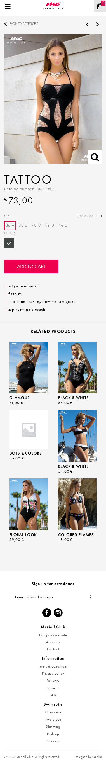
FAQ (53, 695)
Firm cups (53, 741)
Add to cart (31, 266)
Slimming (53, 726)
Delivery (53, 680)
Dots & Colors (25, 453)
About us (53, 641)
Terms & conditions (53, 666)
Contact (53, 649)
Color (9, 233)
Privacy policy (53, 673)
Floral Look (23, 534)
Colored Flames (76, 534)
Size (53, 216)
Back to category (23, 23)
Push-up (53, 733)
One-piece (53, 712)
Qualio (97, 757)
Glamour (19, 397)
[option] (53, 99)
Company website (53, 634)
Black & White (73, 397)
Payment (53, 687)
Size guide (84, 216)
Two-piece (53, 719)
